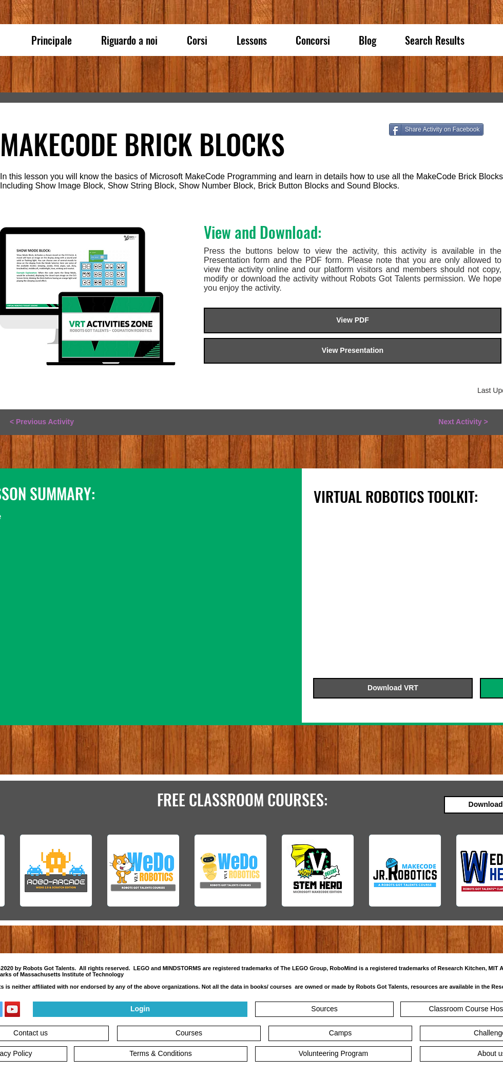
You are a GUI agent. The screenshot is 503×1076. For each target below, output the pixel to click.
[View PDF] (352, 320)
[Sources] (324, 1009)
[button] (450, 211)
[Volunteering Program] (333, 1054)
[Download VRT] (393, 688)
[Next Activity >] (463, 422)
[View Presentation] (352, 351)
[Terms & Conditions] (160, 1054)
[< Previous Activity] (42, 422)
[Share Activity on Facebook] (436, 129)
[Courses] (189, 1033)
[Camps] (340, 1033)
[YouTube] (12, 1009)
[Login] (140, 1009)
